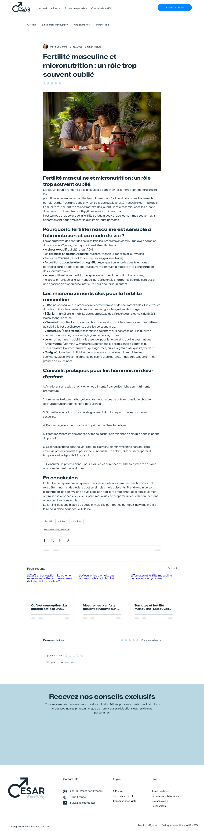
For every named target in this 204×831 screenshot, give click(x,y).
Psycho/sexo (102, 24)
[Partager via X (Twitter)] (52, 540)
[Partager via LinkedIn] (60, 540)
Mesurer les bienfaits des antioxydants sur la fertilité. (101, 607)
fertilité (48, 521)
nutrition (62, 521)
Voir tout (172, 568)
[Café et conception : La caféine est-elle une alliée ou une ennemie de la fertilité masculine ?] (50, 587)
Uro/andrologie (82, 24)
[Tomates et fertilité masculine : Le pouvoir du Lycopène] (154, 587)
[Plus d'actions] (159, 46)
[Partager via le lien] (67, 540)
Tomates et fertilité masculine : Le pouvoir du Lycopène (152, 607)
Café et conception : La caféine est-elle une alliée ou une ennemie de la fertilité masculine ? (49, 607)
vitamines (76, 521)
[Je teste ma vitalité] (175, 7)
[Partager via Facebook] (44, 540)
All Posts (31, 24)
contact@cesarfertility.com (86, 790)
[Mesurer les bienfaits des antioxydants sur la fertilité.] (102, 587)
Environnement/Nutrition (55, 24)
